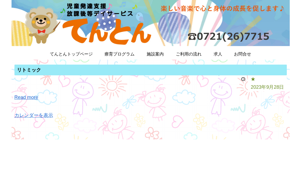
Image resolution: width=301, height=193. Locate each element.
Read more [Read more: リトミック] (26, 97)
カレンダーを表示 (33, 115)
